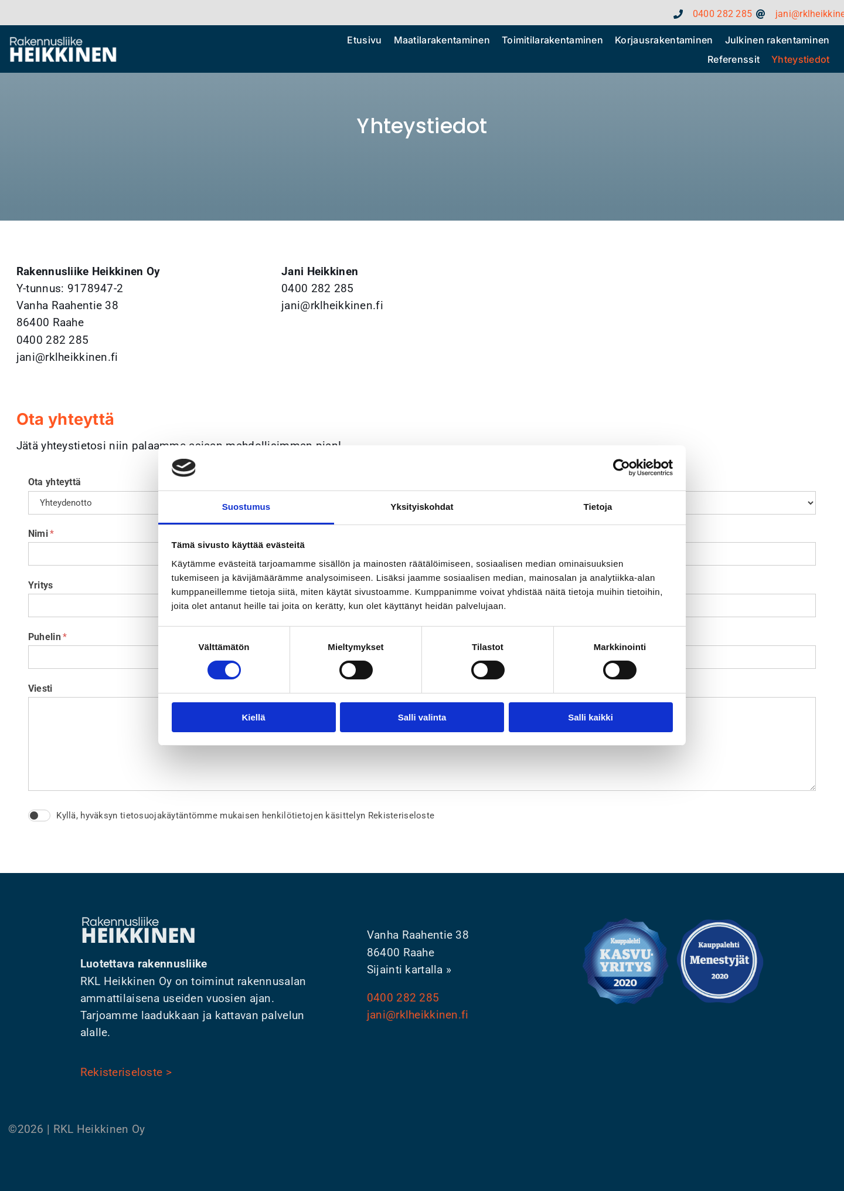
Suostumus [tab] (246, 507)
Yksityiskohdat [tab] (421, 507)
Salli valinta (422, 717)
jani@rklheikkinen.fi (418, 1014)
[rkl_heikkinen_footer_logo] (63, 41)
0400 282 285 (403, 997)
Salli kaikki (590, 717)
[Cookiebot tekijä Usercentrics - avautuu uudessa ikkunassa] (621, 467)
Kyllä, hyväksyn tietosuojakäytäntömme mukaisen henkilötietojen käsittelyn (245, 815)
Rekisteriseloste (401, 815)
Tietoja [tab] (598, 507)
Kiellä (253, 717)
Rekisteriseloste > (126, 1072)
